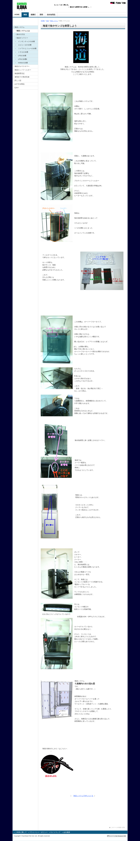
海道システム (20, 27)
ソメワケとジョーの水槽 (26, 48)
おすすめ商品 (20, 84)
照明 (41, 15)
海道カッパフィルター (23, 70)
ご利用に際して (21, 832)
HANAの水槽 (22, 63)
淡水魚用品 (51, 15)
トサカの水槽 (22, 52)
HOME (17, 14)
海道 (25, 15)
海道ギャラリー (22, 38)
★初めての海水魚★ (22, 77)
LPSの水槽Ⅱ (21, 59)
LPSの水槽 (21, 56)
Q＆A (17, 88)
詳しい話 (18, 80)
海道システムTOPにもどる (83, 796)
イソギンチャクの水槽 (25, 41)
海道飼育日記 (20, 73)
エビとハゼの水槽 (23, 45)
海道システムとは (23, 31)
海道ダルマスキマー (22, 66)
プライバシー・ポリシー (38, 832)
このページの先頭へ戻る (118, 827)
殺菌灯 (33, 15)
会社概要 (66, 832)
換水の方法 (20, 34)
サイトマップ (55, 832)
